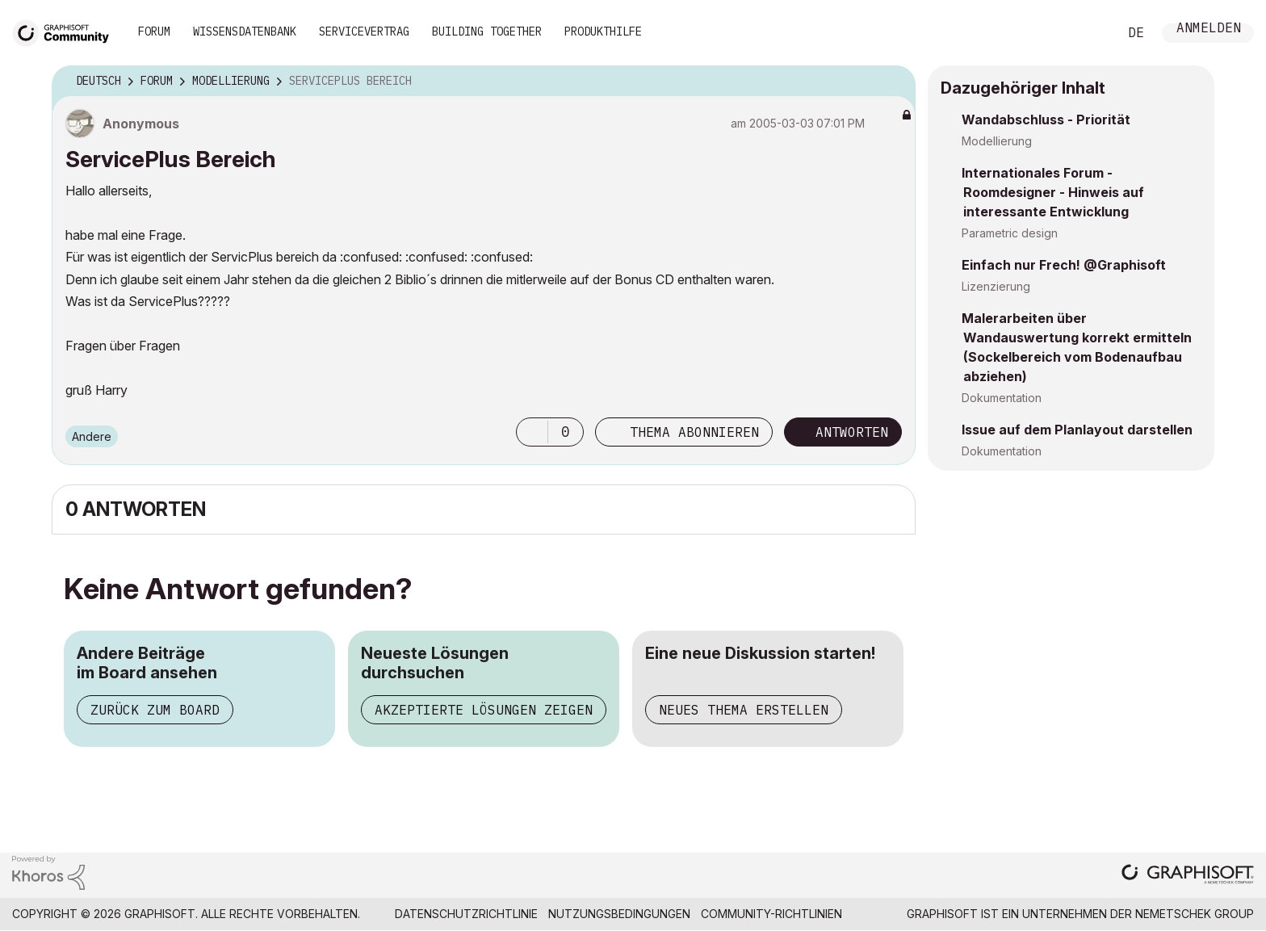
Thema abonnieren (694, 432)
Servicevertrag (364, 31)
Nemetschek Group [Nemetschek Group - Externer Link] (1194, 914)
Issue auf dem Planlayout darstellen (1077, 429)
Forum (154, 31)
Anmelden (1208, 29)
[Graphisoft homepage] (1187, 875)
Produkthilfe (603, 31)
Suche (1087, 33)
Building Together (487, 31)
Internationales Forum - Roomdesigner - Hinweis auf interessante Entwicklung (1053, 192)
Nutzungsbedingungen (619, 914)
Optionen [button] (892, 81)
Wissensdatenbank (244, 31)
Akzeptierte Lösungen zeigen (484, 710)
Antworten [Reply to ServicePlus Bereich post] (851, 432)
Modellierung (997, 141)
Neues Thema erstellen (743, 710)
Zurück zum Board (155, 710)
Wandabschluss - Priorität (1046, 119)
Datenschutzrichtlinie (466, 914)
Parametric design (1010, 233)
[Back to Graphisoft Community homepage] (66, 31)
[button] (532, 432)
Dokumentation (1002, 398)
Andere (91, 436)
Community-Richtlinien (771, 914)
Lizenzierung (996, 286)
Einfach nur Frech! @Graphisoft (1064, 265)
